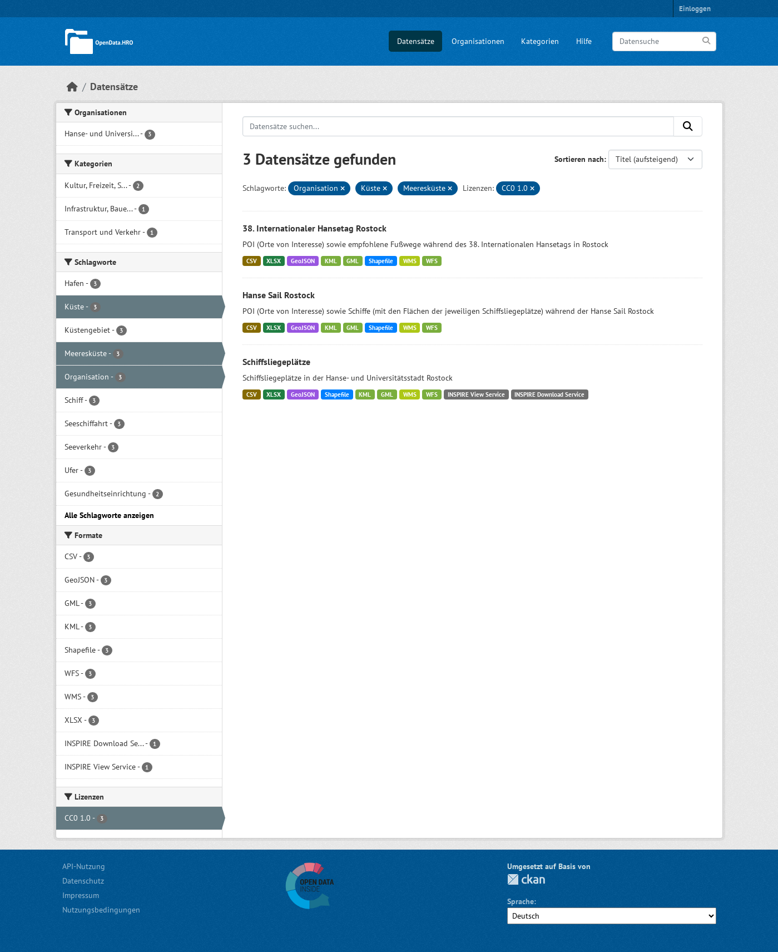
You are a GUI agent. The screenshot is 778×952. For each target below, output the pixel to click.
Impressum (80, 895)
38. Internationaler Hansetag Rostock (314, 228)
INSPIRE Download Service (549, 394)
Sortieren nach (579, 159)
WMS (410, 261)
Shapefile (381, 261)
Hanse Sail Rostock (278, 294)
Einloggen (695, 8)
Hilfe (584, 41)
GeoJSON (303, 261)
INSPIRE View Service (476, 394)
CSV (251, 261)
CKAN (526, 879)
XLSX (273, 261)
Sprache (520, 901)
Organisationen (478, 41)
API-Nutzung (83, 866)
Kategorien (540, 41)
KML (331, 261)
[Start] (72, 86)
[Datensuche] (664, 41)
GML (352, 261)
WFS (432, 261)
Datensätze (415, 41)
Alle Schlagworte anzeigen (109, 515)
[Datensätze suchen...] (458, 126)
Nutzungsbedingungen (101, 910)
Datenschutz (83, 881)
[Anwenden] (707, 41)
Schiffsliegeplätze (276, 361)
